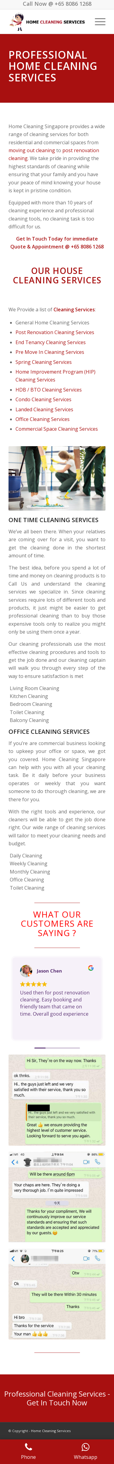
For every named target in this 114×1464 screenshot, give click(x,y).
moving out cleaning (32, 150)
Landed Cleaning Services (44, 409)
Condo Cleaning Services (43, 399)
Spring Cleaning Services (44, 362)
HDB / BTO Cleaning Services (49, 389)
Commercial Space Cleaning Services (57, 429)
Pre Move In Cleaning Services (50, 352)
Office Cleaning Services (43, 419)
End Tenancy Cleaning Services (51, 342)
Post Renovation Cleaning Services (55, 332)
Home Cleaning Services (51, 1430)
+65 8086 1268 (73, 3)
